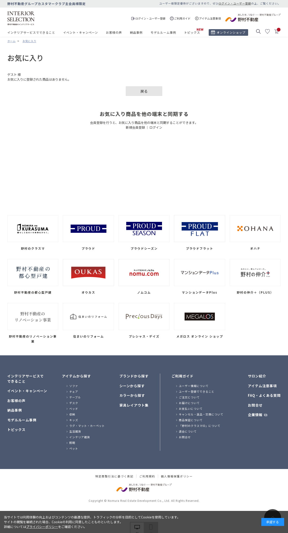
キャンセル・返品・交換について (201, 414)
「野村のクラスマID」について (199, 426)
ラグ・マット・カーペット (87, 426)
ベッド (73, 408)
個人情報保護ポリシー (177, 476)
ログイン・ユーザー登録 (235, 3)
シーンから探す (132, 385)
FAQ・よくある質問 (264, 395)
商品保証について (191, 420)
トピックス (192, 32)
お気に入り (29, 41)
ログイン (155, 127)
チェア (73, 391)
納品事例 (136, 32)
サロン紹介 (257, 376)
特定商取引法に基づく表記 (114, 476)
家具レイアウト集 (134, 405)
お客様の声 (114, 32)
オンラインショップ (231, 32)
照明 (72, 443)
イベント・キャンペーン (80, 32)
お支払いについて (191, 408)
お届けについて (189, 403)
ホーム (11, 41)
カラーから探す (132, 395)
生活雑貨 (75, 431)
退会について (188, 431)
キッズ (73, 420)
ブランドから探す (134, 376)
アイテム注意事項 (262, 385)
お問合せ (185, 437)
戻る (144, 91)
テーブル (75, 397)
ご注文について (189, 397)
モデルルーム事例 (163, 32)
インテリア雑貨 (79, 437)
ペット (73, 448)
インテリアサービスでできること (31, 32)
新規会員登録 (135, 127)
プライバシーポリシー (42, 526)
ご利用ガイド (182, 376)
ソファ (73, 386)
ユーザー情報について (193, 386)
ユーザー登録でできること (196, 391)
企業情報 (255, 414)
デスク (73, 403)
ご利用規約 (147, 476)
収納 (72, 414)
